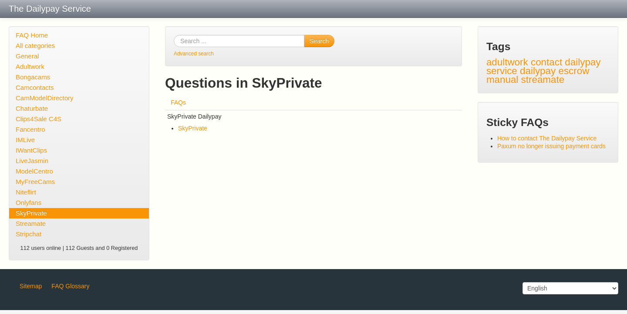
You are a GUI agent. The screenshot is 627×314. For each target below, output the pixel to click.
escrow (573, 70)
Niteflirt (26, 192)
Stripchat (28, 234)
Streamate (31, 223)
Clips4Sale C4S (38, 119)
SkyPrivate (31, 213)
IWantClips (31, 150)
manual (502, 79)
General (27, 56)
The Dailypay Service (50, 9)
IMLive (25, 139)
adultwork (507, 62)
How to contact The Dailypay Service (547, 138)
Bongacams (33, 77)
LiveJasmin (32, 160)
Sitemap (31, 286)
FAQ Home (32, 35)
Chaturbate (32, 108)
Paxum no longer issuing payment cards (551, 146)
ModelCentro (34, 171)
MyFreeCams (35, 181)
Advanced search (194, 54)
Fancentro (30, 129)
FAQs (178, 102)
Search (319, 41)
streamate (543, 79)
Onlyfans (28, 202)
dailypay (538, 70)
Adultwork (30, 66)
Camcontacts (35, 87)
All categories (35, 45)
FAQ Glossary (70, 286)
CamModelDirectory (45, 98)
